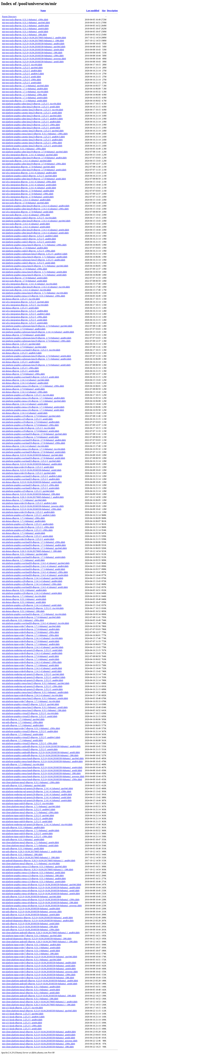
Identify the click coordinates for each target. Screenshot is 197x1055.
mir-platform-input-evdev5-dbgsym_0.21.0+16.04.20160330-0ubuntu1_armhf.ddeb (38, 965)
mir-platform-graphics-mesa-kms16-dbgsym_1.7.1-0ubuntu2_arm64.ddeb (34, 272)
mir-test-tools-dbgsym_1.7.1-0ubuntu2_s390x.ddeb (24, 95)
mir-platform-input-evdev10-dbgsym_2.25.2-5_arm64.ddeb (28, 539)
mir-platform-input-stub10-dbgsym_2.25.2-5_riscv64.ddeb (27, 803)
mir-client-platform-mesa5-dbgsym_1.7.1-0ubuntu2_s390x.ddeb (30, 812)
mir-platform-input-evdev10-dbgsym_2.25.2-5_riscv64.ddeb (28, 428)
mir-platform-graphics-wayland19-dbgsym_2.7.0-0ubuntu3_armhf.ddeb (33, 458)
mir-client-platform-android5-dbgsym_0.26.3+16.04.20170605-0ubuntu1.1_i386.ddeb (40, 941)
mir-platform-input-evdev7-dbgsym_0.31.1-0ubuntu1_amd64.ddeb (31, 944)
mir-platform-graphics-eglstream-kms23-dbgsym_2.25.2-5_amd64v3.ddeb (34, 254)
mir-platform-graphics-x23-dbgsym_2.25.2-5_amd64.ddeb (27, 524)
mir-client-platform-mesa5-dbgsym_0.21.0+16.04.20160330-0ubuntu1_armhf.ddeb (38, 1038)
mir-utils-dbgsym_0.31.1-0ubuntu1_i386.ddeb (22, 854)
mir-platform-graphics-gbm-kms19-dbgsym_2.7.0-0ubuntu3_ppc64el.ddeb (35, 152)
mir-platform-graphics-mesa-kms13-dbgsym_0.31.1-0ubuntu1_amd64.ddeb (35, 692)
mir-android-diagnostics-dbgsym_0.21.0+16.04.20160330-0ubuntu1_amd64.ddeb (38, 920)
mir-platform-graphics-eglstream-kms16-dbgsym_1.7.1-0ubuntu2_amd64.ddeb (36, 359)
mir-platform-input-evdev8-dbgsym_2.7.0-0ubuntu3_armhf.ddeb (30, 656)
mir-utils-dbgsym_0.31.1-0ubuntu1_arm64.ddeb (23, 839)
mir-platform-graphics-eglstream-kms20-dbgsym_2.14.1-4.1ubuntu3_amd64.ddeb (38, 332)
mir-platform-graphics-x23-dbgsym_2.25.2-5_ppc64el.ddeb (28, 491)
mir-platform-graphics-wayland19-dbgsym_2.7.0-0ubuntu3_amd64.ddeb (34, 440)
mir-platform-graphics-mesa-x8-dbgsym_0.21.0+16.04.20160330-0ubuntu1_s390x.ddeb (40, 899)
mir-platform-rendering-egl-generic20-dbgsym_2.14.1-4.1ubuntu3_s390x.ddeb (36, 791)
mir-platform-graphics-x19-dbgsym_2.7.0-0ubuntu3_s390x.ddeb (30, 425)
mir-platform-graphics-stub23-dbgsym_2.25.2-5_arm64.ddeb (29, 242)
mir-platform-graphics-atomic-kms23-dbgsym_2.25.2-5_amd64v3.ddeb (33, 137)
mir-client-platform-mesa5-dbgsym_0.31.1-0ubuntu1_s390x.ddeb (31, 782)
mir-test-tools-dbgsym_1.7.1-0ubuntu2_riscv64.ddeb (25, 92)
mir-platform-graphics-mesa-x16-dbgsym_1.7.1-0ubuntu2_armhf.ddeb (33, 410)
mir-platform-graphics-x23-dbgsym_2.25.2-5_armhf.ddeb (27, 419)
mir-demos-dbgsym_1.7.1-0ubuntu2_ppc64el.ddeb (24, 500)
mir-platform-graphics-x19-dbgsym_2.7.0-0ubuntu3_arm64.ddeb (30, 431)
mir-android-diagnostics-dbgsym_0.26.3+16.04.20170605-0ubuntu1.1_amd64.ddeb (38, 860)
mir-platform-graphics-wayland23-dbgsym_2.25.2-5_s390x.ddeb (30, 485)
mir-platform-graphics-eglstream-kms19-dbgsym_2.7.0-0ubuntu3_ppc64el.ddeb (37, 326)
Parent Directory (9, 16)
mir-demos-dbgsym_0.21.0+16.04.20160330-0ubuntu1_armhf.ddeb (31, 470)
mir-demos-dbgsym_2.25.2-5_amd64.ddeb (20, 362)
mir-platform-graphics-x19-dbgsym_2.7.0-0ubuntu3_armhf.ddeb (30, 437)
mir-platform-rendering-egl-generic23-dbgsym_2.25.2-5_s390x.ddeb (32, 686)
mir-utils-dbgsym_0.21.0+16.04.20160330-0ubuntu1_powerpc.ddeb (32, 911)
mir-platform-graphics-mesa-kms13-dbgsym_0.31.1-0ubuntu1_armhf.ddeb (35, 707)
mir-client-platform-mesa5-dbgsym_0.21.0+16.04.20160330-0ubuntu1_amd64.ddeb (39, 1032)
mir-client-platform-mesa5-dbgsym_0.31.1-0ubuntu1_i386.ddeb (30, 999)
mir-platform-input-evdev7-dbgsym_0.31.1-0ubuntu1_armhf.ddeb (31, 950)
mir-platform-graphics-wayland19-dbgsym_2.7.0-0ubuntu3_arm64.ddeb (33, 452)
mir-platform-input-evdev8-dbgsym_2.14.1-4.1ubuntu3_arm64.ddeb (32, 668)
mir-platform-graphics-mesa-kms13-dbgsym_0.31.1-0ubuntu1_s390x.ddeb (35, 134)
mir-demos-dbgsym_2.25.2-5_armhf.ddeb (20, 308)
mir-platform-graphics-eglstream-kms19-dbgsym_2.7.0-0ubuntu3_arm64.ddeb (36, 356)
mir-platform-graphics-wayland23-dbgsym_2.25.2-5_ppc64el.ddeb (31, 461)
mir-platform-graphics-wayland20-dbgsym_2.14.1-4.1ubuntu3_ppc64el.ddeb (35, 563)
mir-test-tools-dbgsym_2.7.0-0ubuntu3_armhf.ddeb (24, 281)
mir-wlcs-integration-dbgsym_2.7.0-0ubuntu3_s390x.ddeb (27, 194)
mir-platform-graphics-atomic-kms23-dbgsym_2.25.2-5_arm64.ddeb (32, 146)
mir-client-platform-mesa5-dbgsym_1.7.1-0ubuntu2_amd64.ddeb (30, 830)
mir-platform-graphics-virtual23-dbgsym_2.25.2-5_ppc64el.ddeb (30, 704)
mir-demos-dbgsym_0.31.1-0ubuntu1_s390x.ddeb (24, 149)
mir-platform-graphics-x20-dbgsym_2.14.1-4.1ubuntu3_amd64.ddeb (32, 581)
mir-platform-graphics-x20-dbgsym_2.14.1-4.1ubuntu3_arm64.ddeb (32, 593)
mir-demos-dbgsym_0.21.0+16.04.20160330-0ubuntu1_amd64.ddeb (32, 464)
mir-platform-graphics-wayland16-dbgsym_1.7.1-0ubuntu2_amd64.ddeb (34, 545)
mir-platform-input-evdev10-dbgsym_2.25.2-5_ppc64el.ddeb (29, 473)
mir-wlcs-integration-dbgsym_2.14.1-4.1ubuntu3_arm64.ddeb (29, 185)
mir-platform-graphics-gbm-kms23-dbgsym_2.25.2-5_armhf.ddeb (31, 107)
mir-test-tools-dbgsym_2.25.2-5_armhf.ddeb (21, 76)
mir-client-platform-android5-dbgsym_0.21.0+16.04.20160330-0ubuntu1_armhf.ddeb (39, 984)
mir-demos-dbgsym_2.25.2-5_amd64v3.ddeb (22, 353)
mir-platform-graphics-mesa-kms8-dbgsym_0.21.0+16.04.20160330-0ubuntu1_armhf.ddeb (42, 770)
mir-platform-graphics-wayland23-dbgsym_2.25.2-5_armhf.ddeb (30, 377)
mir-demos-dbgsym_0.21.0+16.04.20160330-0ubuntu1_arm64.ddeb (32, 482)
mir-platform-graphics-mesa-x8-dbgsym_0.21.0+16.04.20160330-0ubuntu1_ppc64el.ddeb (41, 884)
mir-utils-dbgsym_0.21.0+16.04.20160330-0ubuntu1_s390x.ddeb (30, 929)
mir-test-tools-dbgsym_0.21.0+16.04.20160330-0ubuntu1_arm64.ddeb (33, 49)
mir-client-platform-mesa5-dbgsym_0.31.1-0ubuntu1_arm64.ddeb (31, 990)
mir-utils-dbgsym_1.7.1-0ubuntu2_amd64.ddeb (23, 725)
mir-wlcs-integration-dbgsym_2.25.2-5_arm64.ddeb (25, 323)
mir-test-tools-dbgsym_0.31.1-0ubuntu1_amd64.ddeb (25, 25)
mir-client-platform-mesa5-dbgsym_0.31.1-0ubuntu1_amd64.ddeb (31, 987)
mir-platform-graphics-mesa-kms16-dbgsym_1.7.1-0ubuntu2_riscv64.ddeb (35, 293)
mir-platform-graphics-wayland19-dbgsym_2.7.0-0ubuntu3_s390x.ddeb (33, 443)
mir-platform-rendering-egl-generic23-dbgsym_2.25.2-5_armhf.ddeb (32, 650)
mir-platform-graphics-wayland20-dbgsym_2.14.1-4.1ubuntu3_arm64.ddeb (35, 575)
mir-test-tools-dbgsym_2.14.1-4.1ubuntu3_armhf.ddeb (26, 224)
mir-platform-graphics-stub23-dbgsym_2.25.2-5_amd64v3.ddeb (30, 236)
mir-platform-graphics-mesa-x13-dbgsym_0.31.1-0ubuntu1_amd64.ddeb (34, 878)
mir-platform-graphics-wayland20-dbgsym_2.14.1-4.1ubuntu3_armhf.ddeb (35, 587)
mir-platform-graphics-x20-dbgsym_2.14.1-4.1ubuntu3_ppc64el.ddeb (32, 578)
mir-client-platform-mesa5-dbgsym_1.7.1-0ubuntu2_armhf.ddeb (30, 845)
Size (104, 10)
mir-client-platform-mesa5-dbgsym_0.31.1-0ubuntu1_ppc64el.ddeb (31, 959)
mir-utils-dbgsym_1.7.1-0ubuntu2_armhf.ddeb (22, 740)
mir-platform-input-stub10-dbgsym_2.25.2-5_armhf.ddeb (27, 821)
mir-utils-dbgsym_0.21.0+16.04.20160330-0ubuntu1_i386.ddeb (30, 926)
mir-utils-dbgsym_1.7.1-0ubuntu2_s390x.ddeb (22, 722)
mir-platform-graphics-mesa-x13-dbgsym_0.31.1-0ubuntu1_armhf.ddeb (33, 872)
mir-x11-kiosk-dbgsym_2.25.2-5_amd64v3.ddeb (23, 1017)
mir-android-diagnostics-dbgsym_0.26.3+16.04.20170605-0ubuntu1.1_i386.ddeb (37, 869)
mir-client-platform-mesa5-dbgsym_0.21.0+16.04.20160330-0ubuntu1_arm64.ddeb (38, 1035)
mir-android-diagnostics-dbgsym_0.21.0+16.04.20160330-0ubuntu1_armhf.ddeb (37, 917)
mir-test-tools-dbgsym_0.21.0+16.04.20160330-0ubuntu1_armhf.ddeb (33, 61)
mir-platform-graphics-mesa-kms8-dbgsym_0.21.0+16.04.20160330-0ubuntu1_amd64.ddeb (42, 761)
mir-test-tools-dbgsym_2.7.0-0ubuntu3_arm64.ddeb (24, 278)
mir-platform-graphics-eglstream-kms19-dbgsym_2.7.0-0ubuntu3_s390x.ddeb (36, 341)
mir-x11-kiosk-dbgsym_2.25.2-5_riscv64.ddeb (22, 1008)
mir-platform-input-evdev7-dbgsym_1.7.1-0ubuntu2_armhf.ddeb (30, 665)
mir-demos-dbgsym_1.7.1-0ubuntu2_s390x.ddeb (23, 518)
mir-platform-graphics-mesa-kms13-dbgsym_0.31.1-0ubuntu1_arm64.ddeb (35, 698)
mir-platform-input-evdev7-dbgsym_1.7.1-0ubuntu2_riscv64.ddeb (31, 701)
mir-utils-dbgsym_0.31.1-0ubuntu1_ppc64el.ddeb (24, 785)
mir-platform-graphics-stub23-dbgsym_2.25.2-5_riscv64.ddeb (29, 218)
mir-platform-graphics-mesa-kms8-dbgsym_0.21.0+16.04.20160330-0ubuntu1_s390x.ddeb (42, 779)
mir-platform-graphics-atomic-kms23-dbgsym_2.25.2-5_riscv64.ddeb (32, 110)
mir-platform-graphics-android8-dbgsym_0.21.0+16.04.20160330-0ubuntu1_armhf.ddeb (41, 752)
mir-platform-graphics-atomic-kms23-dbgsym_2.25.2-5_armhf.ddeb (32, 113)
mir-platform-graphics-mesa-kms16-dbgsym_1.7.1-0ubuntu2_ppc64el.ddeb (35, 266)
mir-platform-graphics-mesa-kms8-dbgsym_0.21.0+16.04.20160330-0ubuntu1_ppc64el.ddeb (43, 758)
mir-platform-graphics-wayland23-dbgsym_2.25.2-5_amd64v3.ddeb (32, 476)
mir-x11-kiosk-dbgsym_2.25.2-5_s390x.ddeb (22, 1026)
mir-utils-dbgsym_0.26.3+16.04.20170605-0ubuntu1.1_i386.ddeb (31, 857)
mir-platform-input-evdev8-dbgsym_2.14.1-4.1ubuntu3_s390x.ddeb (32, 662)
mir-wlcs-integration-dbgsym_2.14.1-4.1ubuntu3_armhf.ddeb (29, 188)
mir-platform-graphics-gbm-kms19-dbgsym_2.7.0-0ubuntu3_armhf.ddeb (34, 179)
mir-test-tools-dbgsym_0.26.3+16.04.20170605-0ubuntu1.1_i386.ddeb (33, 40)
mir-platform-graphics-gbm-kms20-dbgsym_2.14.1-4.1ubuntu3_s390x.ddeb (35, 209)
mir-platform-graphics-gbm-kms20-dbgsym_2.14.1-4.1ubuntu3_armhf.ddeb (35, 233)
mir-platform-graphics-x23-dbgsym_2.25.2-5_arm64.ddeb (27, 536)
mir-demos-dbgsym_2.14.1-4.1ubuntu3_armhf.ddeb (24, 413)
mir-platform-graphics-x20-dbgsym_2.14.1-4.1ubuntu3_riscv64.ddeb (32, 638)
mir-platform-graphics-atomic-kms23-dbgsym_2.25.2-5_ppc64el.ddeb (33, 131)
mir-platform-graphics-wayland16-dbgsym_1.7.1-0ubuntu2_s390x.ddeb (33, 542)
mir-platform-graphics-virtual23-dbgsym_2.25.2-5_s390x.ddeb (29, 743)
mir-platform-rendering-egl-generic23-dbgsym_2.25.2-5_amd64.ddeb (32, 680)
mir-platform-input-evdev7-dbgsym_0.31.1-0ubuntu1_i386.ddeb (30, 953)
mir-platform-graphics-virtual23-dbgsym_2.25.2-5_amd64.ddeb (30, 731)
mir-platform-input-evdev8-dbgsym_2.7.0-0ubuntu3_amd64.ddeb (31, 629)
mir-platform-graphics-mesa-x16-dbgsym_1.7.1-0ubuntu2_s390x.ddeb (33, 386)
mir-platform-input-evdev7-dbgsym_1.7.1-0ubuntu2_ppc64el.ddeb (31, 626)
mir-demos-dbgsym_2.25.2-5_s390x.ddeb (20, 368)
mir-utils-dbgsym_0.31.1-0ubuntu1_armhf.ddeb (23, 848)
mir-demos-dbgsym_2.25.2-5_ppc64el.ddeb (21, 344)
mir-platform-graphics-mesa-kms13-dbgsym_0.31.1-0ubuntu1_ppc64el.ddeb (35, 683)
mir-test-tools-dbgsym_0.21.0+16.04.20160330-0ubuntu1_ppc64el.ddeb (33, 46)
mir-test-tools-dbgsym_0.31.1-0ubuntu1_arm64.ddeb (25, 28)
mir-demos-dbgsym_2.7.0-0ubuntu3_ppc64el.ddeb (24, 347)
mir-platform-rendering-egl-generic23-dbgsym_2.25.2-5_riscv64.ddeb (33, 608)
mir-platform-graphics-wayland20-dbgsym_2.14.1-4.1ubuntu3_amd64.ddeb (35, 566)
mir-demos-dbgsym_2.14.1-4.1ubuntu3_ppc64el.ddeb (25, 380)
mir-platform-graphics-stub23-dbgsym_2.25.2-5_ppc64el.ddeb (29, 176)
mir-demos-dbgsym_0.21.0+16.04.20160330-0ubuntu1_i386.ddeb (31, 494)
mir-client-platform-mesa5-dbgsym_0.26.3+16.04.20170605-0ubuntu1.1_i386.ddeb (38, 1005)
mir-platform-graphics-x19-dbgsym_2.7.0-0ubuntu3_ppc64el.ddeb (31, 416)
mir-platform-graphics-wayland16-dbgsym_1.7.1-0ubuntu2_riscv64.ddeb (34, 614)
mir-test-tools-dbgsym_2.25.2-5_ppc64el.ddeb (22, 67)
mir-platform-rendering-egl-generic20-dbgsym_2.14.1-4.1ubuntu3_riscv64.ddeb (37, 824)
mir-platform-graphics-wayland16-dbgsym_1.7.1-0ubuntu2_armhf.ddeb (33, 569)
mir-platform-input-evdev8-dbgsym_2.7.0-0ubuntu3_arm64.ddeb (30, 641)
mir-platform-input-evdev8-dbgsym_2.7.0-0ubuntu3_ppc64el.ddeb (31, 617)
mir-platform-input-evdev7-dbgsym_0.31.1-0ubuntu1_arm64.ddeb (31, 947)
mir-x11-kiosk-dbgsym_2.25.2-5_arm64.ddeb (22, 1023)
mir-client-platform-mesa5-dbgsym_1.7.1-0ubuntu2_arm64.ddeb (30, 842)
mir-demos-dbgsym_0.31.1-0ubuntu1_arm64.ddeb (24, 599)
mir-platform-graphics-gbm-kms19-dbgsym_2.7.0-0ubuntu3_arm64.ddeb (34, 170)
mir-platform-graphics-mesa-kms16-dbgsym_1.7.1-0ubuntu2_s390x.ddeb (34, 245)
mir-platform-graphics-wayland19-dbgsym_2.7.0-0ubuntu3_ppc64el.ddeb (34, 434)
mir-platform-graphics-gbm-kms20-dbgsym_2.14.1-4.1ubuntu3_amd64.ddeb (35, 206)
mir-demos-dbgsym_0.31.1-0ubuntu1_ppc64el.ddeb (25, 554)
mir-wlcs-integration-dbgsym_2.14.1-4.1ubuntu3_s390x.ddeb (29, 182)
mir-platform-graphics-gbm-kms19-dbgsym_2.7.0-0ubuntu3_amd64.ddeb (34, 158)
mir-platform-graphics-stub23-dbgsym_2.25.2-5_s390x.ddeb (28, 251)
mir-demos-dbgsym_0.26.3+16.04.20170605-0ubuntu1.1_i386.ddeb (32, 551)
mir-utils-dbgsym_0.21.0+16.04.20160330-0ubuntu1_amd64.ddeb (31, 908)
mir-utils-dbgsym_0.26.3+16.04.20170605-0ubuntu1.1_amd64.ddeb (32, 851)
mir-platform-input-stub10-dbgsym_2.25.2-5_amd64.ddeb (27, 818)
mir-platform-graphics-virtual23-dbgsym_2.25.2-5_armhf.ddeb (29, 716)
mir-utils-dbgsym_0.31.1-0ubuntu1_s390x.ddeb (23, 620)
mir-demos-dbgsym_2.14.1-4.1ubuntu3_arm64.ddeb (25, 404)
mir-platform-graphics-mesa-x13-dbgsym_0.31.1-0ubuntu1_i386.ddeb (33, 875)
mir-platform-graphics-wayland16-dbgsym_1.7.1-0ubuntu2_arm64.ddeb (33, 557)
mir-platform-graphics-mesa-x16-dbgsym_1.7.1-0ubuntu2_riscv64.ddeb (33, 449)
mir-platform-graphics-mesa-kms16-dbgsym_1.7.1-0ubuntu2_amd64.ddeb (34, 257)
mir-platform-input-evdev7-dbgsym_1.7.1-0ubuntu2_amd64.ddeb (31, 644)
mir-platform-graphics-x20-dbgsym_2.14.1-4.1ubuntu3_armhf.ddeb (31, 605)
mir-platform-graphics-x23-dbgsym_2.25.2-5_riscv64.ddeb (28, 395)
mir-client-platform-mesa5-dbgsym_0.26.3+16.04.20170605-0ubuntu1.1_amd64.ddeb (39, 1002)
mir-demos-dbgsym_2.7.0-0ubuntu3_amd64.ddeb (23, 329)
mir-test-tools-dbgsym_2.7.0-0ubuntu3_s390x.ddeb (24, 269)
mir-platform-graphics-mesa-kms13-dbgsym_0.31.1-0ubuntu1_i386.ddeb (34, 710)
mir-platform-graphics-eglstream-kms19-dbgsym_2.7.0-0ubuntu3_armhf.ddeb (36, 365)
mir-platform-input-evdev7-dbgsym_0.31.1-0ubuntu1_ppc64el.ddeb (32, 935)
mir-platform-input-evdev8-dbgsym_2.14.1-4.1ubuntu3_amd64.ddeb (32, 653)
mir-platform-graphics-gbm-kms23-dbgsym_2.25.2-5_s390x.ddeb (31, 125)
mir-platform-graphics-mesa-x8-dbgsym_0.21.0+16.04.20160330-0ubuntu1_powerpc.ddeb (42, 905)
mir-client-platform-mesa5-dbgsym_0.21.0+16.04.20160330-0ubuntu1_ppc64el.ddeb (39, 1011)
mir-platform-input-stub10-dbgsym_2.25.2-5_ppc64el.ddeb (28, 815)
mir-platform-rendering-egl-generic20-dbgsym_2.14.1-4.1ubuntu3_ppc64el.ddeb (37, 788)
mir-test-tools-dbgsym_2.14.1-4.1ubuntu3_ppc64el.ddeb (26, 161)
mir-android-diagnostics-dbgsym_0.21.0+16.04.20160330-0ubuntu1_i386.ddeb (37, 938)
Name (43, 10)
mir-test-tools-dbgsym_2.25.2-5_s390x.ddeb (21, 79)
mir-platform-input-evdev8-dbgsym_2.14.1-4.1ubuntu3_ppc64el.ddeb (32, 647)
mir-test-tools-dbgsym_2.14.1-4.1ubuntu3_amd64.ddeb (26, 200)
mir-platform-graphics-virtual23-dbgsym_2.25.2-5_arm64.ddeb (30, 749)
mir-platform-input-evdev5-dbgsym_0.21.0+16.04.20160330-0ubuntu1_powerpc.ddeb (40, 971)
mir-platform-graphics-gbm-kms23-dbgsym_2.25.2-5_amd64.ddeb (31, 122)
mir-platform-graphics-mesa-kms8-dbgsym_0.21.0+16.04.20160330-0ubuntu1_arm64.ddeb (42, 767)
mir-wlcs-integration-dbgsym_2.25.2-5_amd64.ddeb (25, 311)
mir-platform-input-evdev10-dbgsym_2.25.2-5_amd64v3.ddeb (29, 503)
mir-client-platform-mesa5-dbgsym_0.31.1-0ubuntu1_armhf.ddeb (31, 993)
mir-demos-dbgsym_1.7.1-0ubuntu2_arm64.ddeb (23, 533)
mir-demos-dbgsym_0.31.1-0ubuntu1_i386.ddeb (23, 611)
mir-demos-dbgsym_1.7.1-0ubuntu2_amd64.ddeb (23, 521)
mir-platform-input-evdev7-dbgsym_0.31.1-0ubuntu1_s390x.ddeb (31, 728)
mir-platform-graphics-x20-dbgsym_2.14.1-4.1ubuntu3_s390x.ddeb (31, 584)
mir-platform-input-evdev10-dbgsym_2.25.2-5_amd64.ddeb (28, 512)
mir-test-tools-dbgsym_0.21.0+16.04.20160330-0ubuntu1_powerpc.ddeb (34, 58)
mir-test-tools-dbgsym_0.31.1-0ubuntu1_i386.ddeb (24, 34)
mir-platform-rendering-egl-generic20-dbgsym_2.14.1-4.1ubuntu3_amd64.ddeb (37, 794)
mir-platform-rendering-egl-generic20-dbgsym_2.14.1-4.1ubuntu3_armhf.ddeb (36, 797)
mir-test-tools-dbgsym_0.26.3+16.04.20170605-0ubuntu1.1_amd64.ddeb (34, 37)
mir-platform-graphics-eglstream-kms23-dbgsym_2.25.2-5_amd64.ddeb (33, 260)
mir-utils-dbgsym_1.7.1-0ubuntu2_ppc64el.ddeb (23, 719)
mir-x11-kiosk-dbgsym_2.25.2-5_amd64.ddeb (22, 1020)
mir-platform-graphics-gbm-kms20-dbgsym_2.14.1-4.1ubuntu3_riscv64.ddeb (36, 287)
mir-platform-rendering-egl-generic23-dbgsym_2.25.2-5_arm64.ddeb (32, 689)
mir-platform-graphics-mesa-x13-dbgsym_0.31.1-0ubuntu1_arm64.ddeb (33, 881)
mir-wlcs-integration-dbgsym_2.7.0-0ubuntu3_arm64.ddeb (28, 197)
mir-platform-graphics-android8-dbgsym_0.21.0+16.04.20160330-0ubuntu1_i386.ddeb (40, 755)
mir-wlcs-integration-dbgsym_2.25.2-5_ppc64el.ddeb (25, 302)
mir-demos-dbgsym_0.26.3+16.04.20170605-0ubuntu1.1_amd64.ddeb (33, 497)
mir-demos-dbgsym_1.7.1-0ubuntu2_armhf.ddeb (23, 560)
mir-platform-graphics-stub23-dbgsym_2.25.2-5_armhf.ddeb (28, 263)
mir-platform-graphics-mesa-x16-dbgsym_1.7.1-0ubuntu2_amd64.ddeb (33, 398)
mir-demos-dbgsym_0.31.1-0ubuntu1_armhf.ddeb (24, 602)
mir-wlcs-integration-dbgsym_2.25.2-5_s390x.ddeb (24, 317)
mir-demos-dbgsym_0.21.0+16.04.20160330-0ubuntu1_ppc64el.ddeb (32, 455)
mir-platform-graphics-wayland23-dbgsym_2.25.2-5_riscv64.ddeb (31, 350)
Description (112, 10)
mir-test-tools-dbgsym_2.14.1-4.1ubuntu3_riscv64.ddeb (26, 290)
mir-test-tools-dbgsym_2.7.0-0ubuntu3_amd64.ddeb (25, 248)
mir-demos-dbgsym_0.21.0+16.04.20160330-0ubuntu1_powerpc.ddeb (33, 506)
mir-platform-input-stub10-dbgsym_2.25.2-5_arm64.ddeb (27, 833)
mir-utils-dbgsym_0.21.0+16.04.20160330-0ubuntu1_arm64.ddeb (31, 914)
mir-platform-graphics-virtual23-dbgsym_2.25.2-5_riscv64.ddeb (30, 713)
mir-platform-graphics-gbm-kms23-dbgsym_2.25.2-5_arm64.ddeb (31, 128)
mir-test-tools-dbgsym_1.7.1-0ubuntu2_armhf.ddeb (24, 101)
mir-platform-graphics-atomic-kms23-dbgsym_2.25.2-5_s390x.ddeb (32, 143)
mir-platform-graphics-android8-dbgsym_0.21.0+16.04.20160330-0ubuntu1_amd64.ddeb (41, 746)
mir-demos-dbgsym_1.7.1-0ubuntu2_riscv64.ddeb (24, 596)
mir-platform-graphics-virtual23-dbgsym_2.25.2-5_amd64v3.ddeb (31, 737)
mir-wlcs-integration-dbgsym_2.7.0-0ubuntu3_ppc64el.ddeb (28, 167)
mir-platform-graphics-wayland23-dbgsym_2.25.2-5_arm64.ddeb (30, 488)
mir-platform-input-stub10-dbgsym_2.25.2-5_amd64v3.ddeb (28, 809)
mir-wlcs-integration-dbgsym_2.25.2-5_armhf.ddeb (24, 320)
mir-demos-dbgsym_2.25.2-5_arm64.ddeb (20, 371)
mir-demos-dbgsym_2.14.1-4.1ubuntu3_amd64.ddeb (25, 383)
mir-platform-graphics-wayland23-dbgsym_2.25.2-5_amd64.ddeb (31, 479)
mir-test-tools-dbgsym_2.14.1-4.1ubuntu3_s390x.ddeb (26, 215)
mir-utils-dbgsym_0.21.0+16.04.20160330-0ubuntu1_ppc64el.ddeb (31, 896)
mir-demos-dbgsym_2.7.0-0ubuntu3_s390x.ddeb (23, 374)
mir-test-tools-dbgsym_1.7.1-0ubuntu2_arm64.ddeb (24, 98)
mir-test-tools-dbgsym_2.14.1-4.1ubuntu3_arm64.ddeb (26, 227)
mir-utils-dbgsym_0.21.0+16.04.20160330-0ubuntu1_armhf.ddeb (30, 923)
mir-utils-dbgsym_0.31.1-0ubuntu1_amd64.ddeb (23, 827)
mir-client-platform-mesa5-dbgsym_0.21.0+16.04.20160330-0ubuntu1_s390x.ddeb (38, 1044)
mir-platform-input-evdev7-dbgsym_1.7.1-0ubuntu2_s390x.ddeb (30, 635)
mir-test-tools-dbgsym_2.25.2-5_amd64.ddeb (22, 70)
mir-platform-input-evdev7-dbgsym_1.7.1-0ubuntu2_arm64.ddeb (30, 659)
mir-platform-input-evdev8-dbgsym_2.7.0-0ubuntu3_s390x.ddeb (30, 632)
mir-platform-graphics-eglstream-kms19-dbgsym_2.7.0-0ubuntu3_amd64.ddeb (36, 338)
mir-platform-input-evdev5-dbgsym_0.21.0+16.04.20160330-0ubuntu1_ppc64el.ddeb (39, 956)
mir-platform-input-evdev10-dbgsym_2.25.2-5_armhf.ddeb (28, 467)
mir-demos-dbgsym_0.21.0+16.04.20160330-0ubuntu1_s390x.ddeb (31, 509)
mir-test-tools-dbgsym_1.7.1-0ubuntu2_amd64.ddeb (25, 89)
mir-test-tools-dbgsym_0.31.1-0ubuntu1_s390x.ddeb (25, 19)
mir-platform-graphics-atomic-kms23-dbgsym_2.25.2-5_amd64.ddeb (32, 140)
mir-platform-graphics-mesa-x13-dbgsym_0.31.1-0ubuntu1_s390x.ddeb (33, 296)
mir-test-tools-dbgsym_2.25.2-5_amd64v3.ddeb (23, 73)
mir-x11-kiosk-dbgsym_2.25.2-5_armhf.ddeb (22, 1029)
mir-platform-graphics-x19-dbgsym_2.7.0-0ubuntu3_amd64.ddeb (31, 422)
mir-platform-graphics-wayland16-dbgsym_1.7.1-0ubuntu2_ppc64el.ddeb (34, 548)
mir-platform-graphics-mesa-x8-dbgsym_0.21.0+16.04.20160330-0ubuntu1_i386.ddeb (40, 902)
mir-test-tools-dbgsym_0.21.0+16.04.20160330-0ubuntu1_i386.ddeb (32, 52)
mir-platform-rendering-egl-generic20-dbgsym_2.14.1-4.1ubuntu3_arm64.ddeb (37, 800)
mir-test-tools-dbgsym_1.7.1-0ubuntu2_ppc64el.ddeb (25, 86)
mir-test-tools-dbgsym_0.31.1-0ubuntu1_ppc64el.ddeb (26, 22)
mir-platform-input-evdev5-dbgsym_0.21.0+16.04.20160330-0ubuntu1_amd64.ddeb (39, 962)
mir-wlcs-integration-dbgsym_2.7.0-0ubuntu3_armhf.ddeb (27, 212)
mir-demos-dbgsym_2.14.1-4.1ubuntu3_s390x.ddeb (24, 392)
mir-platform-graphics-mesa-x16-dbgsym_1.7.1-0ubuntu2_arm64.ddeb (33, 407)
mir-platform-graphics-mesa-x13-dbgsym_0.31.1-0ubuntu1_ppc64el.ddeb (34, 866)
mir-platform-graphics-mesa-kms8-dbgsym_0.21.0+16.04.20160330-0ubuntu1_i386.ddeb (41, 773)
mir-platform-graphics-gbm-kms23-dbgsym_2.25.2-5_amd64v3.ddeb (32, 119)
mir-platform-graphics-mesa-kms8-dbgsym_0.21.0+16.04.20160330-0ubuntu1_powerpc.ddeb (43, 776)
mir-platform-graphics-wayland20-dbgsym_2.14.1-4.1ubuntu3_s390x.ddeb (35, 572)
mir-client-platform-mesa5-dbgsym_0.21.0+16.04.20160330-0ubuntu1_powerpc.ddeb (39, 1041)
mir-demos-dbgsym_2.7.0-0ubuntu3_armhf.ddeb (23, 389)
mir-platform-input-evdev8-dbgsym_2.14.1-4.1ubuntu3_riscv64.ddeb (32, 695)
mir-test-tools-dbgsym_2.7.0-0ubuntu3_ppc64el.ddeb (25, 203)
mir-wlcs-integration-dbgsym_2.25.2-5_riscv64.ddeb (25, 305)
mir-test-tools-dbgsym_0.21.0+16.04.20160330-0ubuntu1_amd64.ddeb (33, 43)
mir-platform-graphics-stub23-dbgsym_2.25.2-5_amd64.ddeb (29, 239)
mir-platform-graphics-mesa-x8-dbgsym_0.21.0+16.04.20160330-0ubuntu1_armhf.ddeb (40, 890)
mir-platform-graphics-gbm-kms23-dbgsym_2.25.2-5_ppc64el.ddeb (32, 116)
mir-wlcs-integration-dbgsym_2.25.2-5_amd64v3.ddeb (26, 314)
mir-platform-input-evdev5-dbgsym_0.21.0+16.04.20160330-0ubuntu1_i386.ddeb (38, 978)
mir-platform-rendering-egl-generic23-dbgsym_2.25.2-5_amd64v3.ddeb (33, 677)
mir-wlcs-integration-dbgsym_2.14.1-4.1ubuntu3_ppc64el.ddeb (30, 155)
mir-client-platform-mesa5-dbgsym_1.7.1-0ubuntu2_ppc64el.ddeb (31, 806)
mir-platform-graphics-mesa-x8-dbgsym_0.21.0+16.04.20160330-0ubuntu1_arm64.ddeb (41, 893)
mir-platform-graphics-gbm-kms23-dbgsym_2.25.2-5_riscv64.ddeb (31, 104)
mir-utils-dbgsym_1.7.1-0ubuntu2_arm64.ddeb (22, 734)
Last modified (92, 10)
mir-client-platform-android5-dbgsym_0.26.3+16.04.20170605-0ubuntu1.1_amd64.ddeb (41, 932)
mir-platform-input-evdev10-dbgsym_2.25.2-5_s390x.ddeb (28, 527)
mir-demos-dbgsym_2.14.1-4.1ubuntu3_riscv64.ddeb (25, 446)
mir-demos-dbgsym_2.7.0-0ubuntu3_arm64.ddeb (23, 335)
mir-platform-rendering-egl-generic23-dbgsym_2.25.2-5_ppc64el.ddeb (33, 674)
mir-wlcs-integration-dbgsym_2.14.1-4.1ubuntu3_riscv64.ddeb (29, 284)
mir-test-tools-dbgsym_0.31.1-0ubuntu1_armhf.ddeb (25, 31)
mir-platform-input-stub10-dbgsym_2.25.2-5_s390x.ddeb (27, 836)
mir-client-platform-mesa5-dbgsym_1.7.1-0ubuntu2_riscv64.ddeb (31, 863)
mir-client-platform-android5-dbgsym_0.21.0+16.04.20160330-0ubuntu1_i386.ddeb (39, 996)
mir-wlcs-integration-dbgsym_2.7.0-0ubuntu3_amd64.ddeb (28, 191)
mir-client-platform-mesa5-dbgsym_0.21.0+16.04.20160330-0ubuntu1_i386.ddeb (38, 1047)
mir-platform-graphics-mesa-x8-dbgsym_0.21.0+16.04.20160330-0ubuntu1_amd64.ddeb (41, 887)
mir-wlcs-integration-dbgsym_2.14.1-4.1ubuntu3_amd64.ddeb (29, 173)
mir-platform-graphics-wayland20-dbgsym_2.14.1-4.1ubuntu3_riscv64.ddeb (35, 623)
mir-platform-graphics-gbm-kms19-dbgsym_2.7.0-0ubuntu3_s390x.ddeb (34, 164)
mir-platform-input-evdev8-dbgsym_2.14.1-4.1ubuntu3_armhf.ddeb (32, 671)
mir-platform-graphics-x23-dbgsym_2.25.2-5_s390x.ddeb (27, 530)
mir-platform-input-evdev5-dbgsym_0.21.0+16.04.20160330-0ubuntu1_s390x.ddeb (38, 974)
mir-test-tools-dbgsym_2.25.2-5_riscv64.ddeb (22, 64)
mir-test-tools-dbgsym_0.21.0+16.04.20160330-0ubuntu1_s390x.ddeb (33, 55)
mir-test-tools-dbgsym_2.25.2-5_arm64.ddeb (21, 83)
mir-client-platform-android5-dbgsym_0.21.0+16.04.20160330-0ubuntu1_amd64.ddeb (40, 981)
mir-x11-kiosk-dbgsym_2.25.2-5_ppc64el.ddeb (22, 1014)
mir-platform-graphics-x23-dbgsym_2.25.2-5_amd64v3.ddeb (29, 515)
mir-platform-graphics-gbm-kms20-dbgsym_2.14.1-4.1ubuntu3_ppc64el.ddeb (36, 221)
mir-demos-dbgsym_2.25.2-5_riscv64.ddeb (21, 299)
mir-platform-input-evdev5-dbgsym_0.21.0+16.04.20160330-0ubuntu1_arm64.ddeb (39, 968)
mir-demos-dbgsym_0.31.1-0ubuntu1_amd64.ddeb (24, 590)
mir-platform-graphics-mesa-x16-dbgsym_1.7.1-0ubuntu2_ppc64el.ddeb (34, 401)
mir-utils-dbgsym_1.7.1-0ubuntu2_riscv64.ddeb (23, 764)
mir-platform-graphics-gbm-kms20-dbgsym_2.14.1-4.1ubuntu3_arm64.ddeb (35, 230)
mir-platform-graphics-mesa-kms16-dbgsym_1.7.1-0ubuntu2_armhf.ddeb (34, 275)
